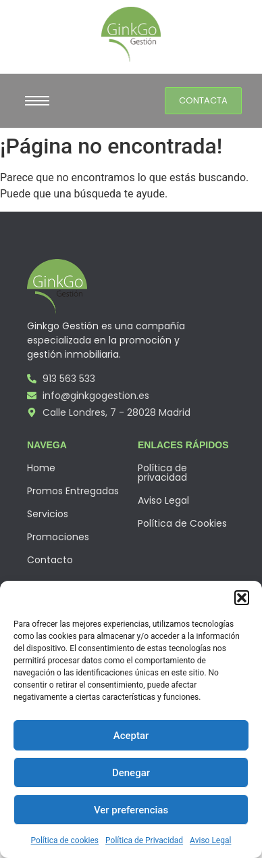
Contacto (50, 560)
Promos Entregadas (73, 491)
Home (41, 468)
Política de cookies (65, 840)
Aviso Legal (210, 840)
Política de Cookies (182, 523)
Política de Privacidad (144, 840)
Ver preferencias (131, 810)
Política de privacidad (162, 472)
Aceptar (131, 736)
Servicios (47, 514)
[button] (241, 597)
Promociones (58, 537)
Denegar (131, 773)
